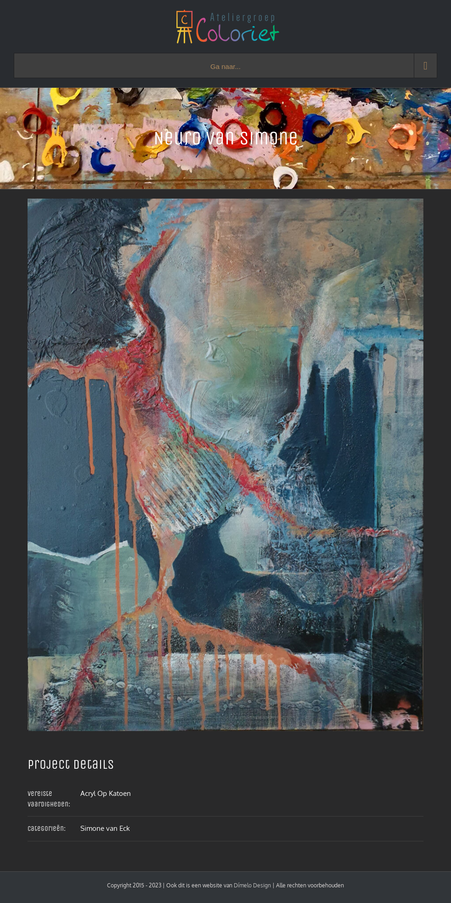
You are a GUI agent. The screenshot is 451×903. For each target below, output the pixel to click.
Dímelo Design (252, 885)
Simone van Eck (105, 828)
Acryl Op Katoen (105, 793)
